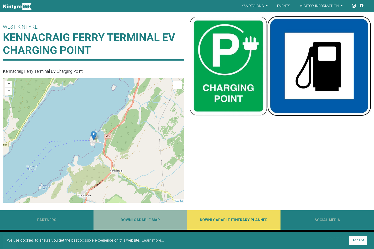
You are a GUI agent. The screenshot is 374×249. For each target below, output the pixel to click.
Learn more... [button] (153, 240)
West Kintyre (20, 27)
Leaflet (179, 200)
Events (283, 6)
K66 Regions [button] (253, 6)
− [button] (8, 91)
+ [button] (8, 84)
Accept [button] (358, 240)
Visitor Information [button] (320, 6)
